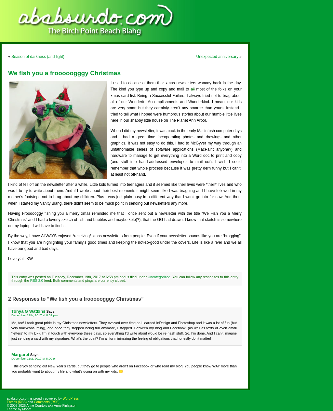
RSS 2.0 (36, 280)
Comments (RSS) (46, 402)
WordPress (71, 398)
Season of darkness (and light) (37, 56)
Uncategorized (159, 277)
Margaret (20, 354)
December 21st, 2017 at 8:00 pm (34, 358)
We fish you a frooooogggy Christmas (64, 73)
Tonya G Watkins (28, 311)
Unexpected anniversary (217, 56)
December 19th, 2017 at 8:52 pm (34, 315)
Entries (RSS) (17, 402)
